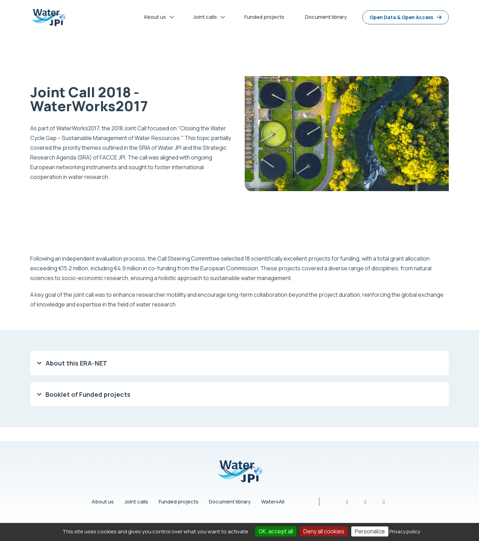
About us (103, 501)
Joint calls (136, 501)
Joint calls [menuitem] (207, 18)
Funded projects (179, 501)
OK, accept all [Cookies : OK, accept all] (276, 531)
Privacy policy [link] (404, 531)
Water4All (272, 501)
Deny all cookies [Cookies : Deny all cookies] (323, 531)
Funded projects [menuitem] (264, 17)
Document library (230, 501)
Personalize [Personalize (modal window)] (370, 531)
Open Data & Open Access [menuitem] (401, 17)
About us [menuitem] (156, 18)
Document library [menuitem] (326, 17)
